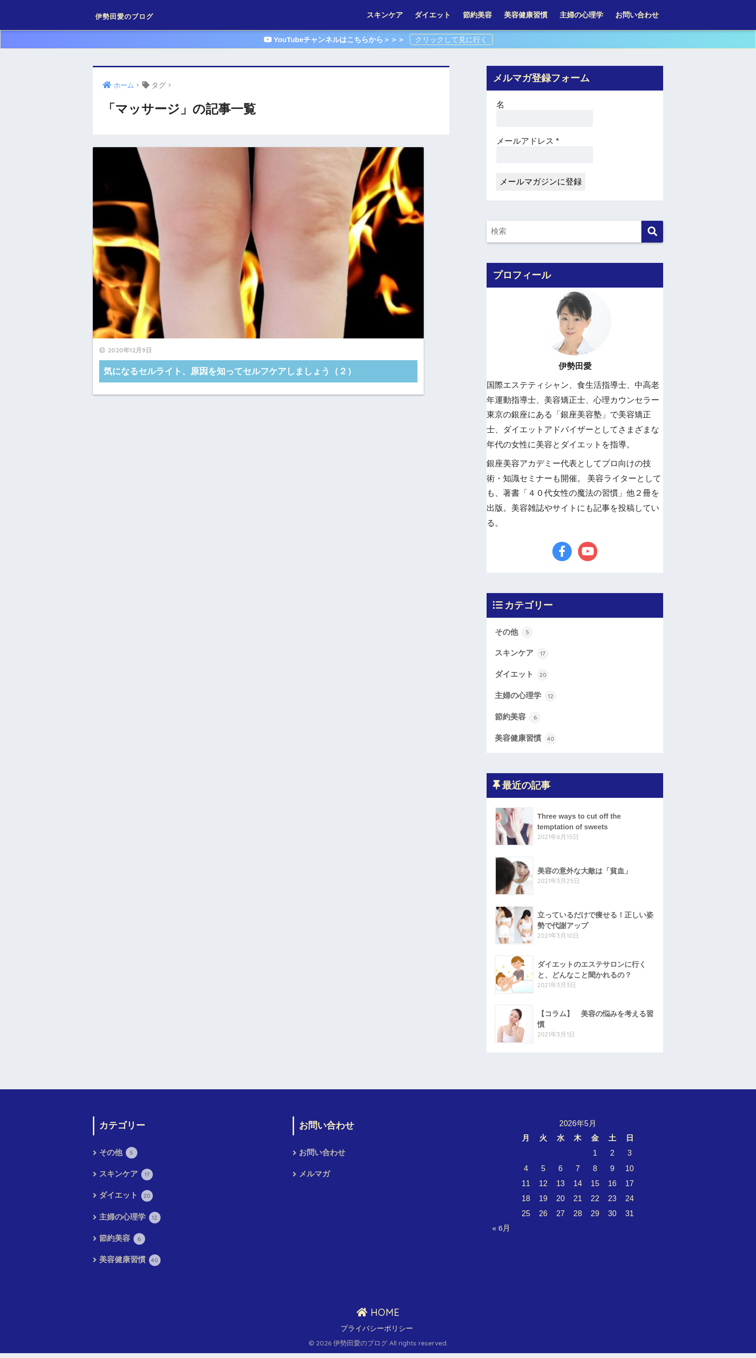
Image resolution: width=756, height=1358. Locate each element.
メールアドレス (527, 141)
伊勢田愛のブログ (142, 15)
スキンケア (385, 15)
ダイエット (433, 15)
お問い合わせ (637, 15)
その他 (515, 632)
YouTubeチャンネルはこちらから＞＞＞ (335, 39)
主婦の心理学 (581, 15)
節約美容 (477, 15)
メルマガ (314, 1177)
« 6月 (501, 1230)
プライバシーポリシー (377, 1333)
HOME (378, 1317)
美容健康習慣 (526, 15)
